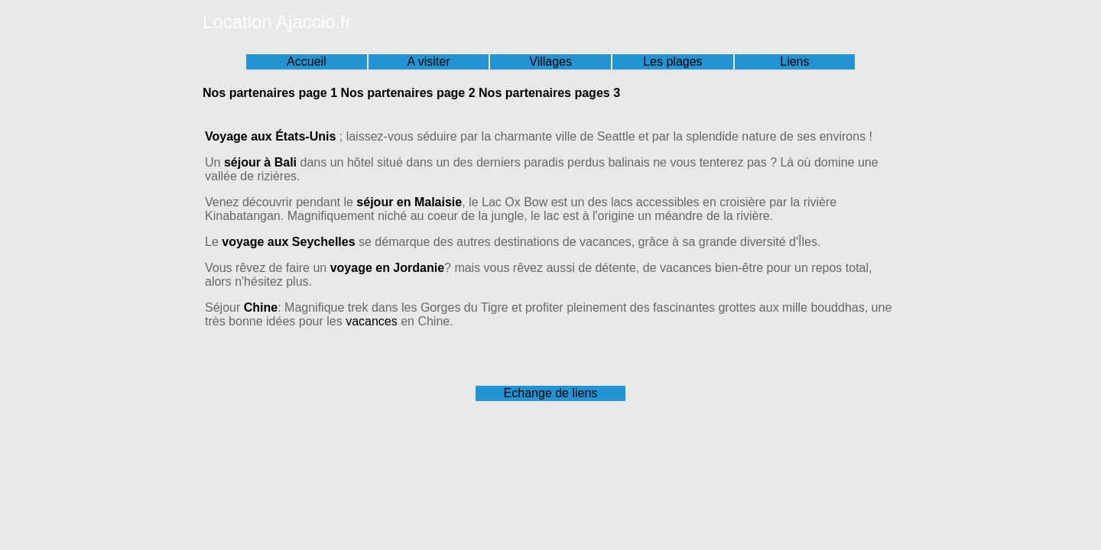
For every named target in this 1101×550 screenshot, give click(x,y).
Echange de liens (551, 393)
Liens (794, 61)
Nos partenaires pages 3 (549, 92)
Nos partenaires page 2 (408, 92)
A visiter (428, 61)
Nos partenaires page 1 (270, 92)
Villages (550, 61)
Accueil (306, 61)
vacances (372, 321)
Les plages (672, 61)
